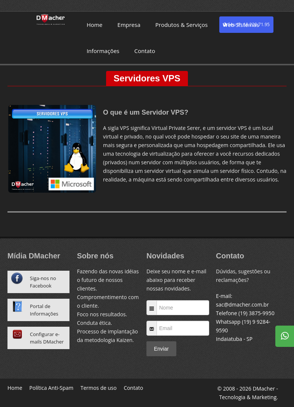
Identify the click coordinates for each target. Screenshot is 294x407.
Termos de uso (99, 387)
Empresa (128, 24)
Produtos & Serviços (181, 24)
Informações (103, 51)
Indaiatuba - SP (234, 338)
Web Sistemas (241, 24)
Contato (144, 51)
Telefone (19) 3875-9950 (245, 313)
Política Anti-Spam (52, 387)
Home (94, 24)
